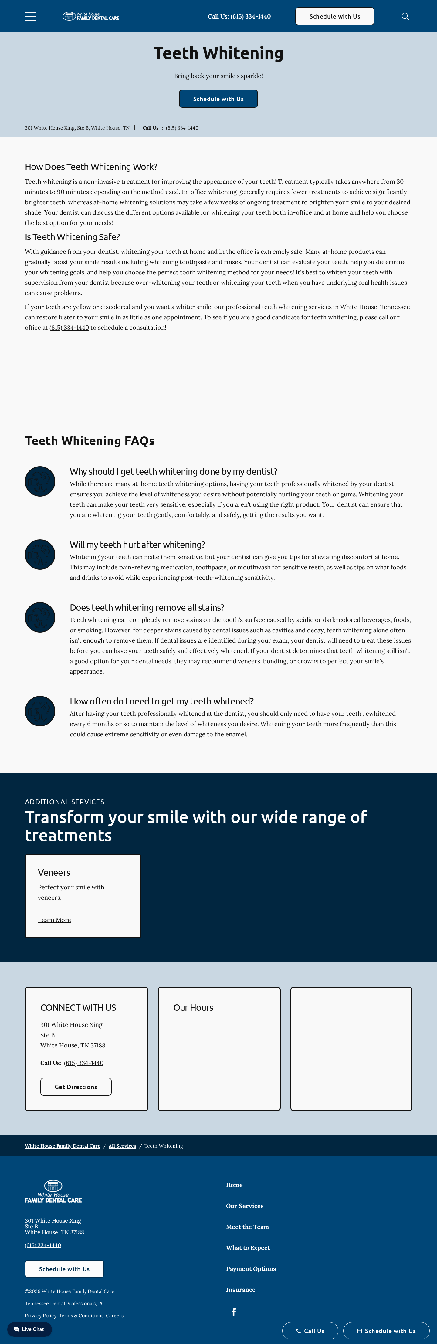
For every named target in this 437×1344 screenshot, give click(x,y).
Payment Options (251, 1268)
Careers (115, 1315)
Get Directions (76, 1087)
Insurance (241, 1289)
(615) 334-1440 (182, 128)
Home (234, 1185)
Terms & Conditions (81, 1315)
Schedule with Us (335, 16)
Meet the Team (247, 1226)
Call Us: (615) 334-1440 (239, 16)
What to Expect (248, 1247)
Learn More (54, 920)
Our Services (245, 1206)
